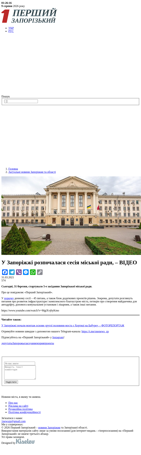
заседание (31, 343)
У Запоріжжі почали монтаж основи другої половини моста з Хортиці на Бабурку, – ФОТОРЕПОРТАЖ (62, 325)
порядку (9, 298)
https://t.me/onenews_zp (95, 331)
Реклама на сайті (18, 408)
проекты (49, 343)
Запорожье (18, 343)
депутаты (6, 343)
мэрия (40, 343)
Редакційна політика (20, 411)
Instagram (58, 337)
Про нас (13, 405)
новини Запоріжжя (49, 430)
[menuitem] (74, 28)
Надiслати (11, 384)
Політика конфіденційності (24, 414)
